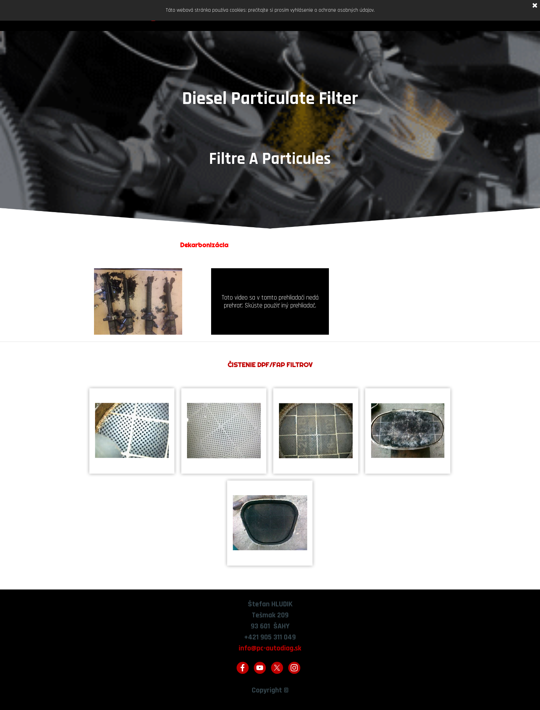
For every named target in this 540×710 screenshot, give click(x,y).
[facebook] (243, 668)
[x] (277, 668)
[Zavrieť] (534, 6)
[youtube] (260, 668)
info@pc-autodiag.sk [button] (270, 648)
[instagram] (294, 668)
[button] (132, 431)
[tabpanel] (270, 141)
